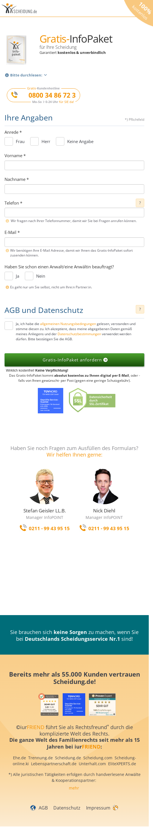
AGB (43, 808)
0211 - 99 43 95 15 (49, 528)
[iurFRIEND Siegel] (48, 704)
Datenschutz (66, 808)
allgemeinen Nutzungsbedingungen (68, 323)
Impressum (98, 808)
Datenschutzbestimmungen (79, 334)
